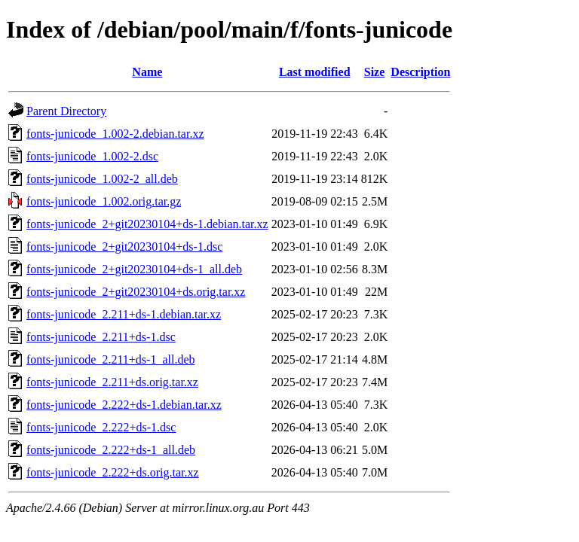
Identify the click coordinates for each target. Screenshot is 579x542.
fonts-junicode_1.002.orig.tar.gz (103, 201)
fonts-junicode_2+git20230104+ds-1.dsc (124, 246)
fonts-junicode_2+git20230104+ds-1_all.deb (134, 269)
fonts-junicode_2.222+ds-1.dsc (101, 427)
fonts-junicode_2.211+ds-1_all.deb (110, 359)
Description (420, 71)
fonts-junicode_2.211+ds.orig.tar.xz (112, 382)
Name (147, 71)
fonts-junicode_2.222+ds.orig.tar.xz (112, 472)
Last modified (315, 71)
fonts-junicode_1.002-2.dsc (92, 156)
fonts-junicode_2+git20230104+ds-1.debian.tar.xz (147, 224)
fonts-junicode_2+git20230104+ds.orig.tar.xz (135, 291)
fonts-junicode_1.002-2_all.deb (102, 178)
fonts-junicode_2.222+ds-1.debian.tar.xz (124, 404)
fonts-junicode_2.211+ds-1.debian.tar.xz (123, 314)
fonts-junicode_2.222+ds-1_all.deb (110, 449)
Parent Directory (66, 111)
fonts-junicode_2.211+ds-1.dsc (101, 336)
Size (374, 71)
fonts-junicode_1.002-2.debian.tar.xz (115, 133)
